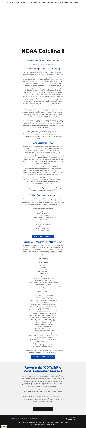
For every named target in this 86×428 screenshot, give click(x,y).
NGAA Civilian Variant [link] (21, 2)
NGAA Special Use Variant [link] (37, 2)
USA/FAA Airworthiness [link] (66, 2)
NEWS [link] (48, 424)
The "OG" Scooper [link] (52, 2)
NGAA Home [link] (9, 2)
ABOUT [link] (53, 424)
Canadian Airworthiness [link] (38, 424)
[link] (70, 419)
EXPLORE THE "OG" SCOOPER (43, 408)
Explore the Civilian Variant (43, 236)
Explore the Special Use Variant (43, 356)
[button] (77, 3)
